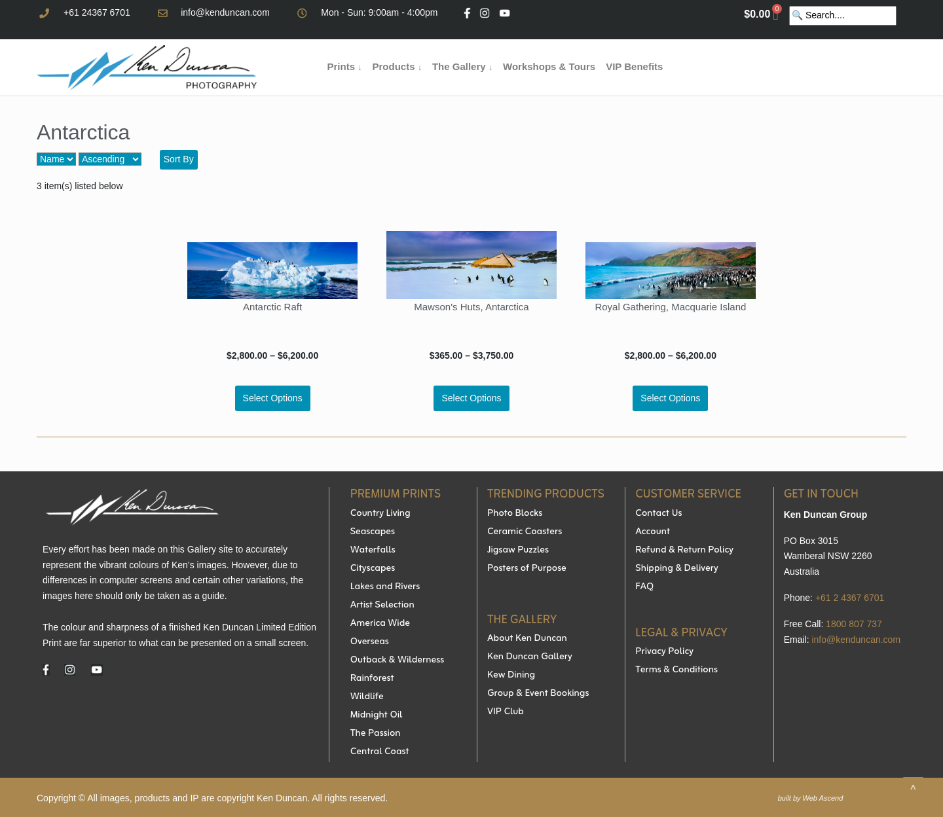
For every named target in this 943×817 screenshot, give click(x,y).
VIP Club (505, 712)
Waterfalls (373, 550)
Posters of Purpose (526, 568)
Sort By (179, 159)
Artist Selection (382, 605)
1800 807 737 (854, 624)
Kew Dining (511, 675)
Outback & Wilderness (397, 660)
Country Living (380, 513)
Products (396, 66)
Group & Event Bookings (538, 693)
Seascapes (372, 532)
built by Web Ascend (810, 798)
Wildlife (367, 697)
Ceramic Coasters (524, 532)
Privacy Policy (664, 652)
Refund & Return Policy (684, 550)
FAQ (644, 587)
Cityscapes (373, 568)
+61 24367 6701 (97, 12)
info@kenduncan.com (225, 12)
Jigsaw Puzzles (518, 550)
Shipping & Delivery (676, 568)
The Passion (375, 733)
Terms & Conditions (676, 670)
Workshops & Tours (549, 66)
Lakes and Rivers (385, 587)
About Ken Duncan (527, 638)
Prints (344, 66)
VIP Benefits (634, 66)
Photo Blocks (514, 513)
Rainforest (372, 678)
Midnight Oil (376, 715)
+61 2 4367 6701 (850, 597)
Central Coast (379, 752)
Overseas (369, 642)
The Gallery (462, 66)
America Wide (380, 623)
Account (652, 532)
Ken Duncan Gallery (529, 657)
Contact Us (658, 513)
